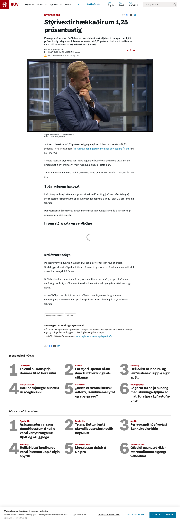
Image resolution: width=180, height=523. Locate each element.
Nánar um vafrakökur (18, 518)
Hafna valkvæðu (136, 515)
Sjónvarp (54, 4)
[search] (159, 4)
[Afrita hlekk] (123, 14)
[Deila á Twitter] (131, 14)
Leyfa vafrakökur (162, 515)
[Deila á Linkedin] (135, 14)
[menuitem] (33, 4)
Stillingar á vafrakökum (109, 515)
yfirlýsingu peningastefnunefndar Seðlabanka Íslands (102, 148)
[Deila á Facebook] (127, 14)
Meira (68, 4)
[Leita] (174, 4)
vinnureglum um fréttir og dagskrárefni (94, 336)
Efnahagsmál (52, 15)
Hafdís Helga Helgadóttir (54, 49)
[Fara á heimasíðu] (11, 4)
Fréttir (28, 4)
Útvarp (40, 4)
